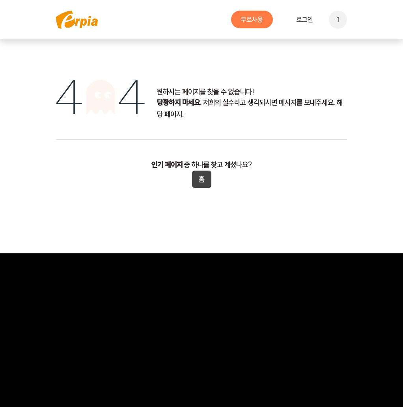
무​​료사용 (252, 19)
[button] (338, 20)
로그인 (305, 19)
